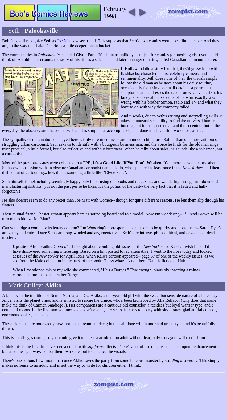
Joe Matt (64, 41)
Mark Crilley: (34, 285)
